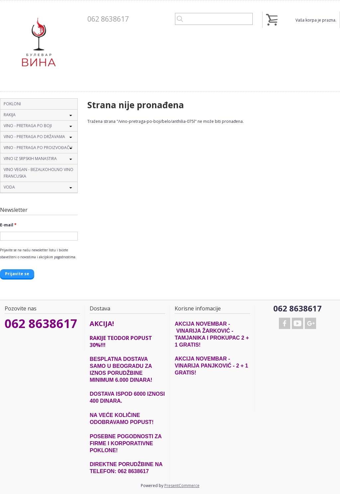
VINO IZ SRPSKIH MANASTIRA (30, 158)
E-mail (8, 225)
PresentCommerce (182, 485)
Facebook (284, 323)
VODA (9, 187)
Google (310, 323)
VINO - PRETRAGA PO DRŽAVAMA (34, 136)
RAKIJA (10, 115)
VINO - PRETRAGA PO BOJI (28, 125)
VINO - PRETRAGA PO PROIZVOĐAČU (38, 147)
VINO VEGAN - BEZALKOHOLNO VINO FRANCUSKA (38, 173)
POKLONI (12, 104)
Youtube (297, 323)
